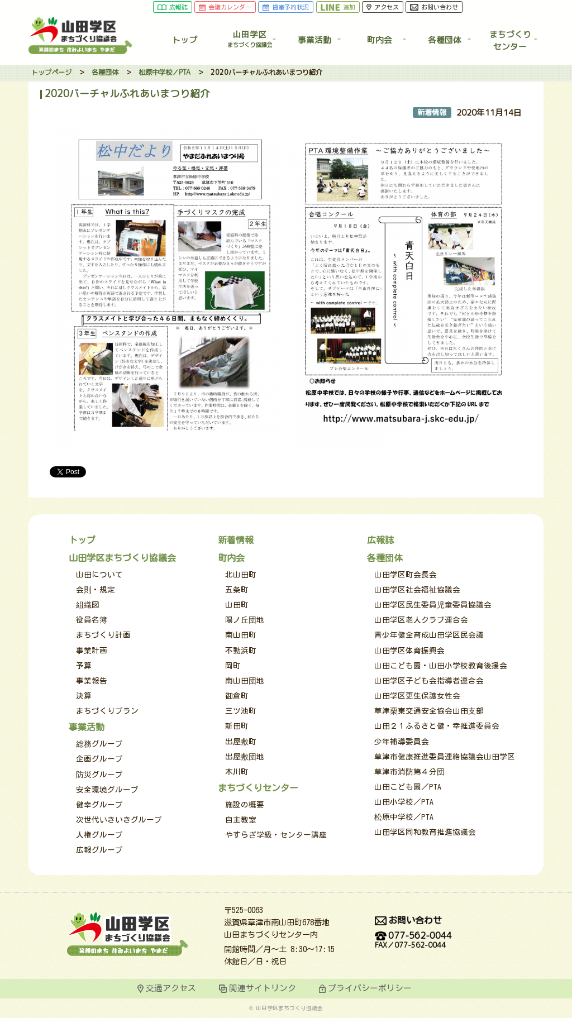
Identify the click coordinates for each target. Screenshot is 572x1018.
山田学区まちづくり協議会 (122, 557)
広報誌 (173, 8)
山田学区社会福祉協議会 (417, 590)
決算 (84, 696)
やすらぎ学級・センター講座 (276, 835)
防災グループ (99, 774)
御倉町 (237, 696)
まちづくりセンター (258, 787)
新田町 (237, 726)
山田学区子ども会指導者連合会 (429, 681)
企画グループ (99, 759)
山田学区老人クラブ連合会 (421, 620)
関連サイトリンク (262, 988)
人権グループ (99, 835)
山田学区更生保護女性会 (417, 696)
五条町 (237, 590)
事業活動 (314, 40)
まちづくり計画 (103, 635)
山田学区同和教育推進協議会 (425, 832)
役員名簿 (91, 620)
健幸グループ (99, 805)
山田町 (237, 605)
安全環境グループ (107, 790)
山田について (99, 575)
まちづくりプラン (107, 711)
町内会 (379, 40)
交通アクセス (171, 988)
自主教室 (240, 820)
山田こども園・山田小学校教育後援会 (440, 666)
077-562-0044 (413, 940)
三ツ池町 (240, 711)
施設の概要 (244, 805)
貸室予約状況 (286, 8)
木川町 (237, 772)
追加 (338, 8)
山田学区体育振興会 (409, 650)
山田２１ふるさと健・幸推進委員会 (436, 726)
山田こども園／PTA (407, 787)
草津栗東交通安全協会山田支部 (429, 711)
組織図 (87, 605)
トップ (184, 40)
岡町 (233, 666)
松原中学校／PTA (164, 72)
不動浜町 (240, 650)
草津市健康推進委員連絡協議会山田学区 (444, 757)
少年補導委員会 (401, 741)
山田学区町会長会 (405, 575)
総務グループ (99, 744)
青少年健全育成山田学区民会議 (429, 635)
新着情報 (236, 540)
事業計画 (91, 650)
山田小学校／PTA (403, 802)
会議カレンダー (225, 8)
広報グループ (99, 850)
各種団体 (444, 40)
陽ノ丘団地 (244, 620)
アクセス (382, 8)
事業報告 (91, 681)
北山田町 (240, 575)
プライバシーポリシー (370, 988)
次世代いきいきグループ (119, 820)
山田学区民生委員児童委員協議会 (433, 605)
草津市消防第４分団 (409, 772)
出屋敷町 (240, 741)
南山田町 (240, 635)
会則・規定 (95, 590)
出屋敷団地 (244, 757)
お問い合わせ (434, 8)
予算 (84, 666)
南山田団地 (244, 681)
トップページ (51, 72)
